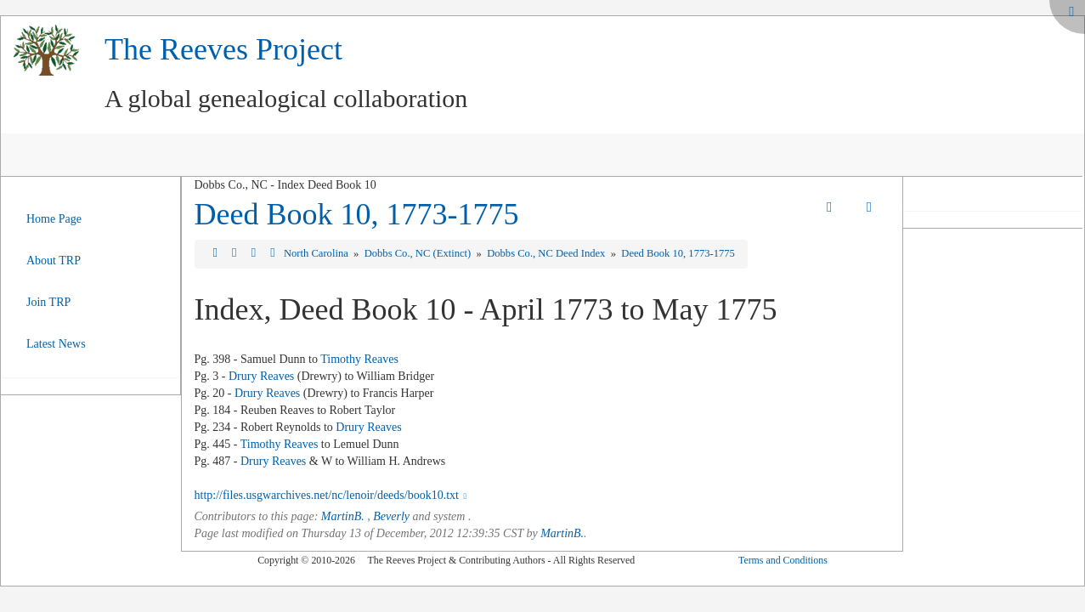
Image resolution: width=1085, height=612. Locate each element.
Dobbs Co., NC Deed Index (547, 253)
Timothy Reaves (359, 359)
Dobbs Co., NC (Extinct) (419, 253)
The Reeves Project (223, 49)
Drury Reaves (261, 376)
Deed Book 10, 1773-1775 (357, 214)
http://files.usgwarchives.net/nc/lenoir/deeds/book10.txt (333, 495)
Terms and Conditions (783, 560)
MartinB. (342, 516)
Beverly (391, 516)
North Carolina (317, 253)
